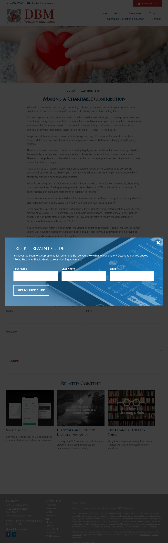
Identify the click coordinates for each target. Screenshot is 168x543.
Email (113, 268)
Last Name (68, 268)
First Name (20, 268)
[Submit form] (31, 290)
